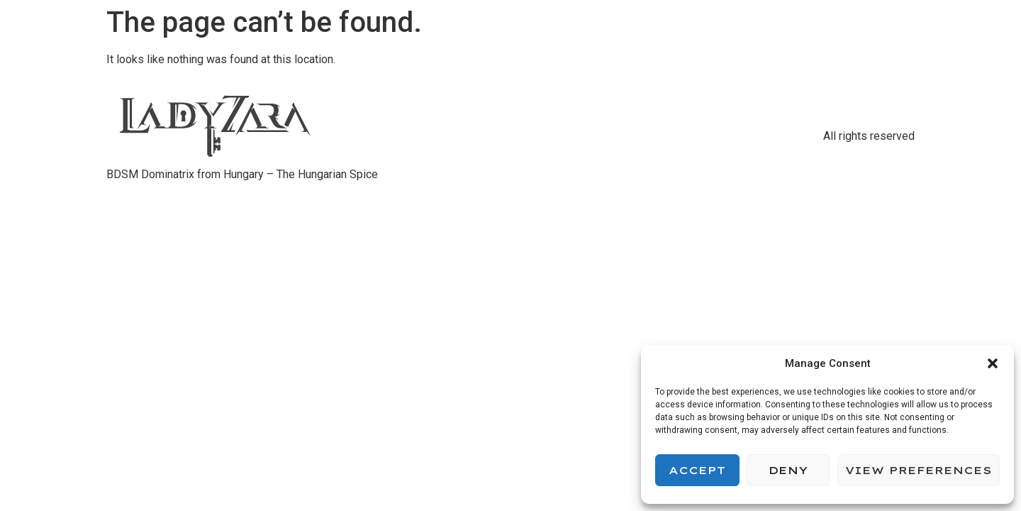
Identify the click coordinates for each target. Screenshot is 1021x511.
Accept (697, 470)
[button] (993, 363)
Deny (788, 470)
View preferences (918, 470)
